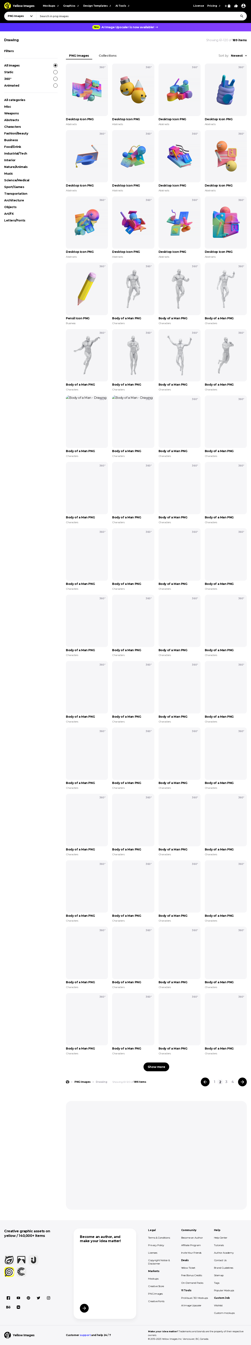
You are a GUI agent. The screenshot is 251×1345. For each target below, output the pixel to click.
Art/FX (9, 214)
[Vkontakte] (18, 1307)
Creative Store (156, 1286)
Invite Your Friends (191, 1252)
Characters (12, 127)
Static (31, 72)
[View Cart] (228, 6)
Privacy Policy (156, 1245)
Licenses (152, 1252)
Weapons (11, 113)
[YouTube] (18, 1298)
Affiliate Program (191, 1245)
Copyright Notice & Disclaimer (159, 1262)
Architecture (14, 200)
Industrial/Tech (15, 153)
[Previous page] (205, 1082)
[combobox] (141, 16)
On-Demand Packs (192, 1282)
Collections (108, 56)
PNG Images (79, 56)
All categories (14, 100)
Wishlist (218, 1305)
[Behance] (8, 1307)
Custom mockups (224, 1312)
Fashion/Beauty (16, 133)
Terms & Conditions (159, 1237)
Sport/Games (14, 187)
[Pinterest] (28, 1298)
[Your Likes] (236, 6)
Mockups (153, 1278)
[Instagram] (48, 1298)
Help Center (220, 1237)
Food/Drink (12, 147)
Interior (9, 160)
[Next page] (242, 1082)
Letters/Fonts (14, 220)
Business (11, 140)
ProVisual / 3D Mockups (194, 1297)
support (85, 1335)
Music (8, 173)
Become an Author (192, 1237)
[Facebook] (8, 1298)
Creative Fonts (156, 1301)
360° (31, 79)
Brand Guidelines (223, 1267)
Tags (216, 1282)
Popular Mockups (224, 1290)
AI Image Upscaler (191, 1305)
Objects (10, 207)
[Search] (241, 16)
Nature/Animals (15, 167)
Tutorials (219, 1245)
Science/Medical (16, 180)
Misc (7, 107)
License (198, 5)
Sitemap (219, 1275)
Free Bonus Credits (191, 1275)
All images (31, 65)
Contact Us (220, 1260)
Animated (31, 85)
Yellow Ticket (188, 1267)
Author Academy (224, 1252)
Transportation (15, 194)
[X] (38, 1298)
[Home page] (67, 1082)
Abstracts (11, 120)
